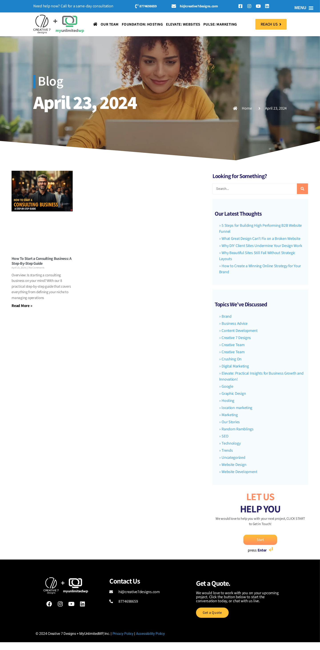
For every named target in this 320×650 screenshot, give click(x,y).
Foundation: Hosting (142, 24)
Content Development (240, 330)
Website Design (234, 464)
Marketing (230, 415)
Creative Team (233, 345)
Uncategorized (233, 457)
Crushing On (232, 359)
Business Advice (235, 323)
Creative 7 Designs (236, 338)
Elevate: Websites (183, 24)
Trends (227, 450)
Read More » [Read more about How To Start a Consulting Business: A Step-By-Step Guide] (22, 305)
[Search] (302, 188)
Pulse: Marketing (220, 24)
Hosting (228, 400)
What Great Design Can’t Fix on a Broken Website (261, 238)
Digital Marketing (235, 366)
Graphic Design (234, 393)
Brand (227, 316)
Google (227, 386)
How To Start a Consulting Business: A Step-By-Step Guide (41, 261)
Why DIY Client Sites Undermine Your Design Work (262, 246)
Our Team (110, 24)
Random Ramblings (238, 429)
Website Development (239, 472)
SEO (225, 436)
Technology (231, 443)
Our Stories (231, 422)
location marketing (237, 408)
